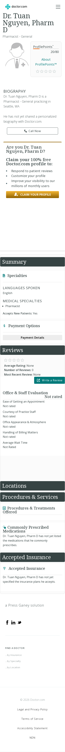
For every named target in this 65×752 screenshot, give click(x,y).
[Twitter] (19, 622)
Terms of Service (32, 718)
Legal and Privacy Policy (32, 709)
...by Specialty (13, 661)
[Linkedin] (13, 622)
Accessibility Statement (32, 728)
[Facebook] (7, 622)
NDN (32, 737)
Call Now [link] (32, 131)
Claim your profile (32, 194)
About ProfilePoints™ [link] (46, 62)
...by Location (12, 667)
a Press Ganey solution (24, 605)
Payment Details (32, 338)
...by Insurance (13, 655)
